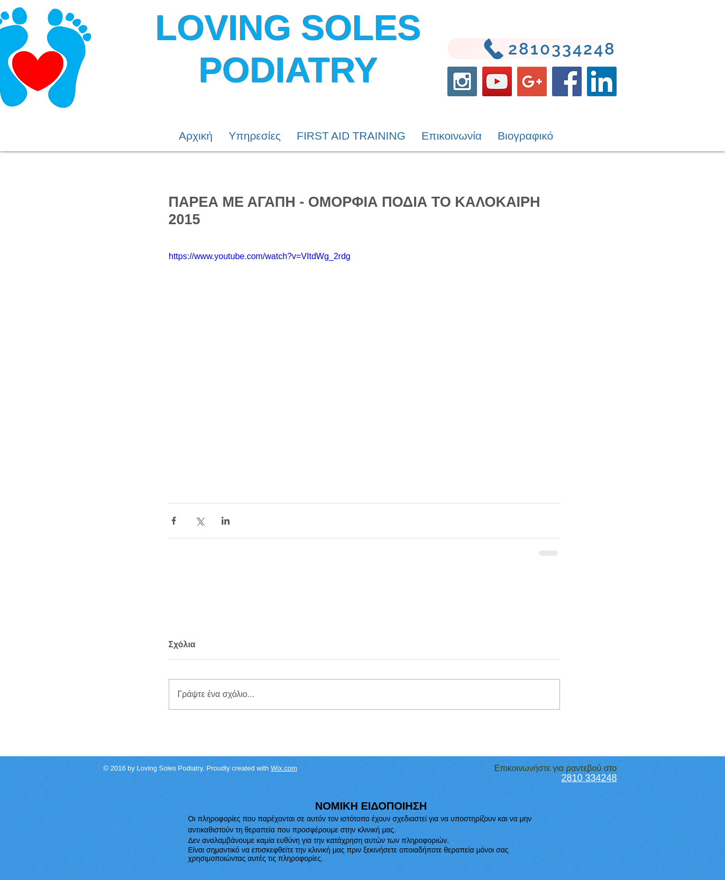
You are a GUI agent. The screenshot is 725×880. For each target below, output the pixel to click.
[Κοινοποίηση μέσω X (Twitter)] (200, 521)
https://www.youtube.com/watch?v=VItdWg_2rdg (260, 256)
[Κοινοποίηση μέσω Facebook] (174, 521)
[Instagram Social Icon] (462, 81)
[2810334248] (532, 48)
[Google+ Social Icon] (532, 81)
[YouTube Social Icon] (497, 81)
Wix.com (284, 768)
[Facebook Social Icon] (567, 81)
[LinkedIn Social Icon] (602, 81)
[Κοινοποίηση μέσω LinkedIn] (226, 521)
